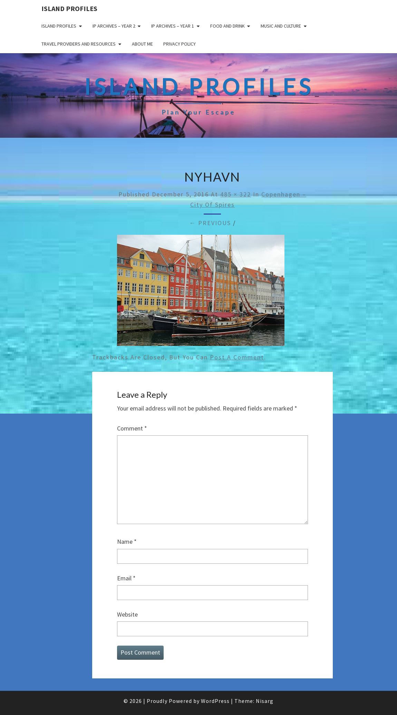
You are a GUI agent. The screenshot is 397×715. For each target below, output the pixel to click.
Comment (132, 428)
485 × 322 (235, 194)
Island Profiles (69, 8)
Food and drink (227, 26)
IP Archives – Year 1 (172, 26)
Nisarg (264, 700)
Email (126, 578)
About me (142, 44)
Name (127, 541)
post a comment (237, 357)
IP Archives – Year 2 (114, 26)
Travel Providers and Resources (78, 44)
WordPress (215, 700)
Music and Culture (281, 26)
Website (127, 614)
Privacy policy (179, 44)
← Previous (210, 223)
